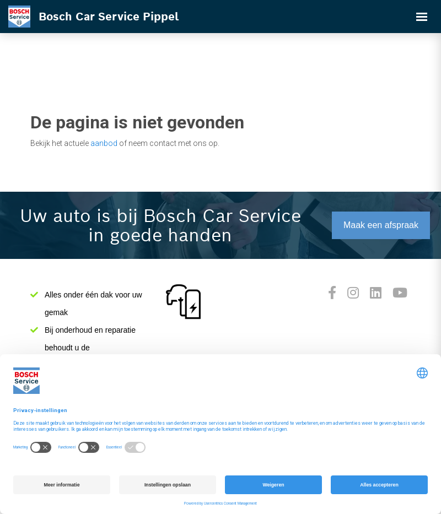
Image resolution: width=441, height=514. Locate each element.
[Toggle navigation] (422, 17)
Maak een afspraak (380, 225)
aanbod (103, 143)
